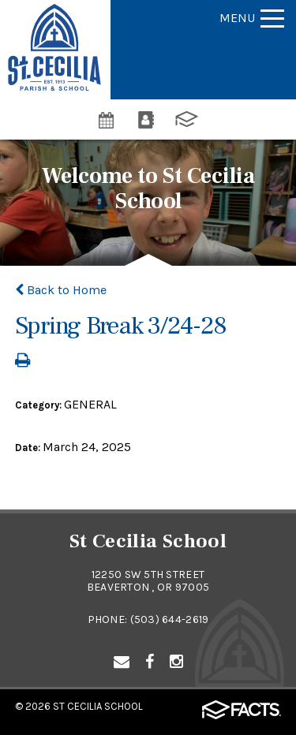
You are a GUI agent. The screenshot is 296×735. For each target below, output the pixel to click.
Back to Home (61, 289)
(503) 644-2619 (169, 619)
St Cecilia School (98, 706)
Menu (251, 17)
